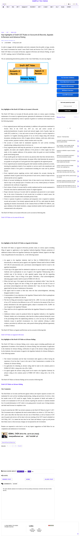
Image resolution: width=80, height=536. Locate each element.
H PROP (69, 7)
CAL (57, 7)
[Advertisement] (40, 20)
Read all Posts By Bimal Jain (8, 442)
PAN (13, 7)
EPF (18, 7)
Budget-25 (25, 7)
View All (19, 446)
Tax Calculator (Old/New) (67, 77)
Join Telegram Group (39, 530)
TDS (8, 7)
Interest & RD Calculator (67, 86)
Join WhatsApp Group (32, 530)
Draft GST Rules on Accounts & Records (12, 217)
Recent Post (61, 117)
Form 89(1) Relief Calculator (67, 82)
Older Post (49, 479)
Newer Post (6, 479)
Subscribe (68, 110)
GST (39, 7)
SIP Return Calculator (67, 90)
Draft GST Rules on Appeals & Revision (12, 334)
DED (51, 7)
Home (2, 32)
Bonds (62, 7)
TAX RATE (33, 7)
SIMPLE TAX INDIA (40, 1)
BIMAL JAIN (13, 32)
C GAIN (46, 7)
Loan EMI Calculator (67, 94)
